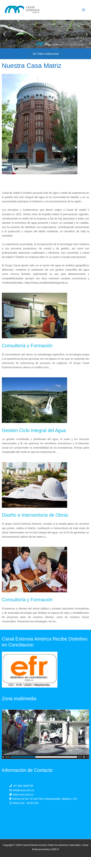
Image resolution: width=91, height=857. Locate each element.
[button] (4, 34)
